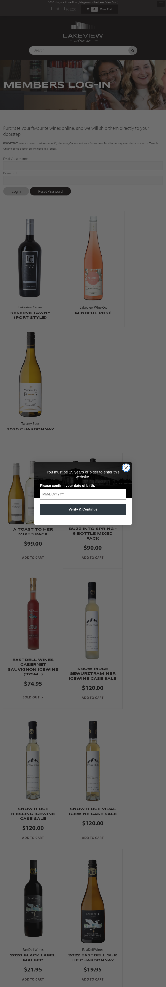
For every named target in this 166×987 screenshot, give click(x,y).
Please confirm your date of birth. (67, 485)
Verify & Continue (83, 509)
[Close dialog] (126, 468)
